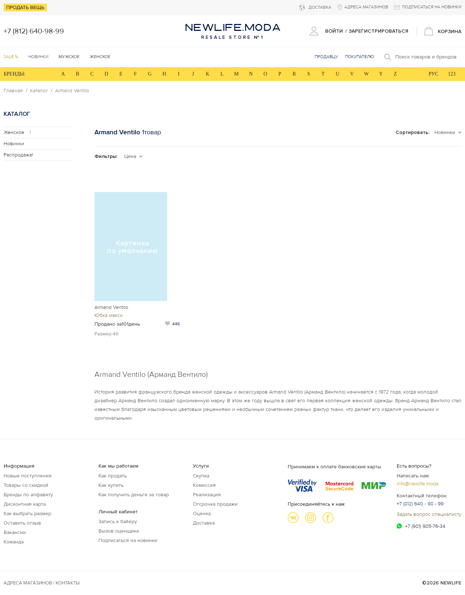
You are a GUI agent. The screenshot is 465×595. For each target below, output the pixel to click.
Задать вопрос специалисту (429, 514)
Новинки (38, 57)
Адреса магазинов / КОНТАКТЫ (42, 583)
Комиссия (204, 485)
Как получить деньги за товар (133, 495)
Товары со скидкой (26, 485)
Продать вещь (25, 7)
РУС (433, 74)
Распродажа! (18, 155)
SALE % (11, 57)
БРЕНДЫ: (14, 74)
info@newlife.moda (417, 484)
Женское (17, 132)
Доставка (204, 523)
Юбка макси (108, 315)
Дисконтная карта (25, 504)
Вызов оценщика (118, 531)
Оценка (202, 513)
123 (452, 74)
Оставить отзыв (22, 523)
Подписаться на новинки (127, 540)
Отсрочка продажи (215, 504)
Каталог (39, 91)
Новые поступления (28, 476)
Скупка (201, 476)
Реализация (207, 495)
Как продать (112, 476)
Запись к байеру (117, 521)
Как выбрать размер (27, 513)
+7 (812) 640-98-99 (34, 31)
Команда (14, 542)
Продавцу (326, 57)
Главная (13, 91)
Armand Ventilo (72, 91)
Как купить (111, 485)
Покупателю (359, 57)
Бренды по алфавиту (28, 495)
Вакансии (15, 532)
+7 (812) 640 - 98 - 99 (420, 504)
